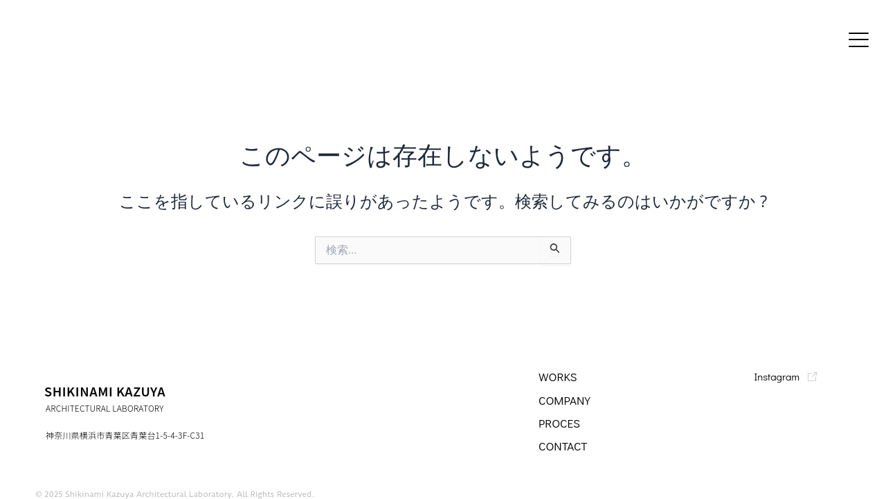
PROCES (560, 422)
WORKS (559, 376)
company (566, 400)
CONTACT (564, 445)
